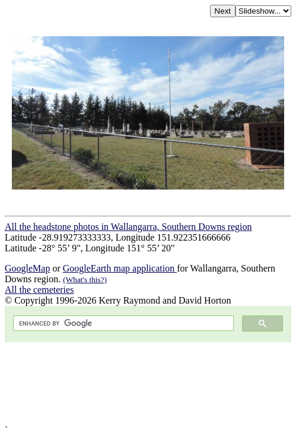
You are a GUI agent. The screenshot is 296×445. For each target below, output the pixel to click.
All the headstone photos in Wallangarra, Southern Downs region (128, 227)
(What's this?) (85, 279)
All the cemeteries (39, 290)
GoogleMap (27, 268)
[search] (122, 323)
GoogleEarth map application (120, 268)
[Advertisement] (148, 383)
